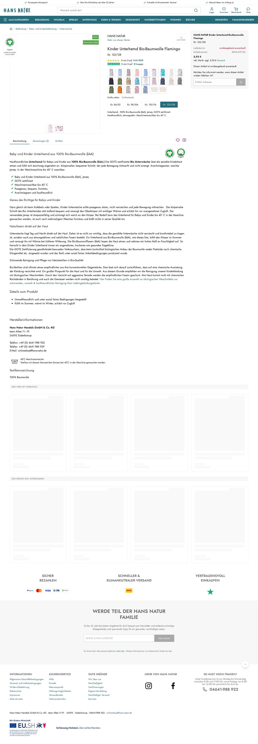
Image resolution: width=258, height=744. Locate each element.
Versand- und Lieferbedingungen (25, 683)
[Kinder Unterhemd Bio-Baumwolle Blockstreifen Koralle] (120, 90)
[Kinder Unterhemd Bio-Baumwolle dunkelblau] (111, 81)
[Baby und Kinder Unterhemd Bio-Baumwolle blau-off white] (146, 90)
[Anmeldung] (212, 10)
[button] (211, 10)
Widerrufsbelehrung (19, 687)
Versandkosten (56, 695)
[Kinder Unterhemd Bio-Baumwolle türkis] (137, 81)
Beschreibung (19, 141)
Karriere (92, 699)
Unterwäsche (66, 28)
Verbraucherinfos (57, 699)
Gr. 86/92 (115, 104)
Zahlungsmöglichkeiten (60, 691)
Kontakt (52, 683)
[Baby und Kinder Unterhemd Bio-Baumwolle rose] (137, 72)
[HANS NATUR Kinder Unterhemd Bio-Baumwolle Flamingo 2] (59, 128)
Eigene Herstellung (97, 691)
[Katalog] (184, 140)
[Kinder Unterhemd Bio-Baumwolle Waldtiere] (120, 81)
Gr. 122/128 (169, 104)
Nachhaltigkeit (95, 683)
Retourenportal (56, 687)
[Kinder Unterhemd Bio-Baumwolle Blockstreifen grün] (111, 90)
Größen (59, 141)
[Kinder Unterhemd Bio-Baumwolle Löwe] (128, 81)
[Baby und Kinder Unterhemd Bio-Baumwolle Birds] (154, 72)
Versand (221, 60)
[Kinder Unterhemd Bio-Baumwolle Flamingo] (146, 81)
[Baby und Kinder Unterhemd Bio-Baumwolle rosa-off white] (137, 90)
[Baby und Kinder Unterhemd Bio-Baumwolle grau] (128, 72)
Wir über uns (94, 679)
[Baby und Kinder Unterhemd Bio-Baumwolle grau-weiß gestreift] (111, 72)
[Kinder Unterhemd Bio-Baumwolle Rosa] (154, 81)
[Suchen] (196, 10)
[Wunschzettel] (178, 140)
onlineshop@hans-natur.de (119, 712)
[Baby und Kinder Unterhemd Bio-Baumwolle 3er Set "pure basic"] (163, 90)
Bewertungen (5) (41, 141)
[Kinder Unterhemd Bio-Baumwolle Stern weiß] (180, 72)
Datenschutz (15, 691)
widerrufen (120, 651)
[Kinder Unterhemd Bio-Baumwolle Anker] (163, 81)
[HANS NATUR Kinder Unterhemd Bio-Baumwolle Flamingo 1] (55, 79)
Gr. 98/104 (132, 104)
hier (170, 651)
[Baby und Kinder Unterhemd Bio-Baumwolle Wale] (163, 72)
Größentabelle (128, 97)
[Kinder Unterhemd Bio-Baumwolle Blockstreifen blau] (180, 81)
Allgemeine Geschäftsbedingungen (27, 679)
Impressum (15, 695)
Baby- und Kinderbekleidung (43, 28)
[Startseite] (11, 28)
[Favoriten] (224, 10)
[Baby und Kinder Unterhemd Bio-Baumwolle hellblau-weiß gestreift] (120, 72)
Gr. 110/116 (150, 104)
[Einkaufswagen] (236, 10)
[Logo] (28, 10)
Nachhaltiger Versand (98, 695)
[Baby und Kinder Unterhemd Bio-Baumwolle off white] (171, 72)
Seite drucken (16, 699)
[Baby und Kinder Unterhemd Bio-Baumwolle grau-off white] (128, 90)
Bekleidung (21, 28)
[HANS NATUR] (181, 39)
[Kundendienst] (248, 10)
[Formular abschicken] (240, 82)
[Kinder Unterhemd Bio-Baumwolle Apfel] (171, 81)
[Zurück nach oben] (245, 664)
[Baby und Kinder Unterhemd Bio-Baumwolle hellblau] (146, 72)
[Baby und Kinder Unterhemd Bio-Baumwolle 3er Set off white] (154, 90)
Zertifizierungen (96, 687)
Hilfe (51, 679)
